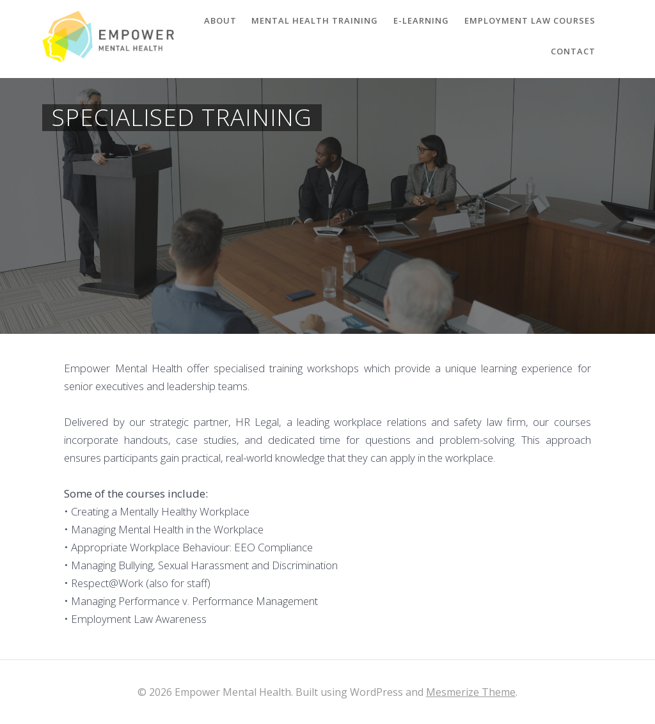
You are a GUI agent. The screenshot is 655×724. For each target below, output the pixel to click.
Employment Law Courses (530, 20)
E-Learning (421, 20)
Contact (573, 51)
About (220, 20)
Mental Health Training (314, 20)
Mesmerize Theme (471, 692)
